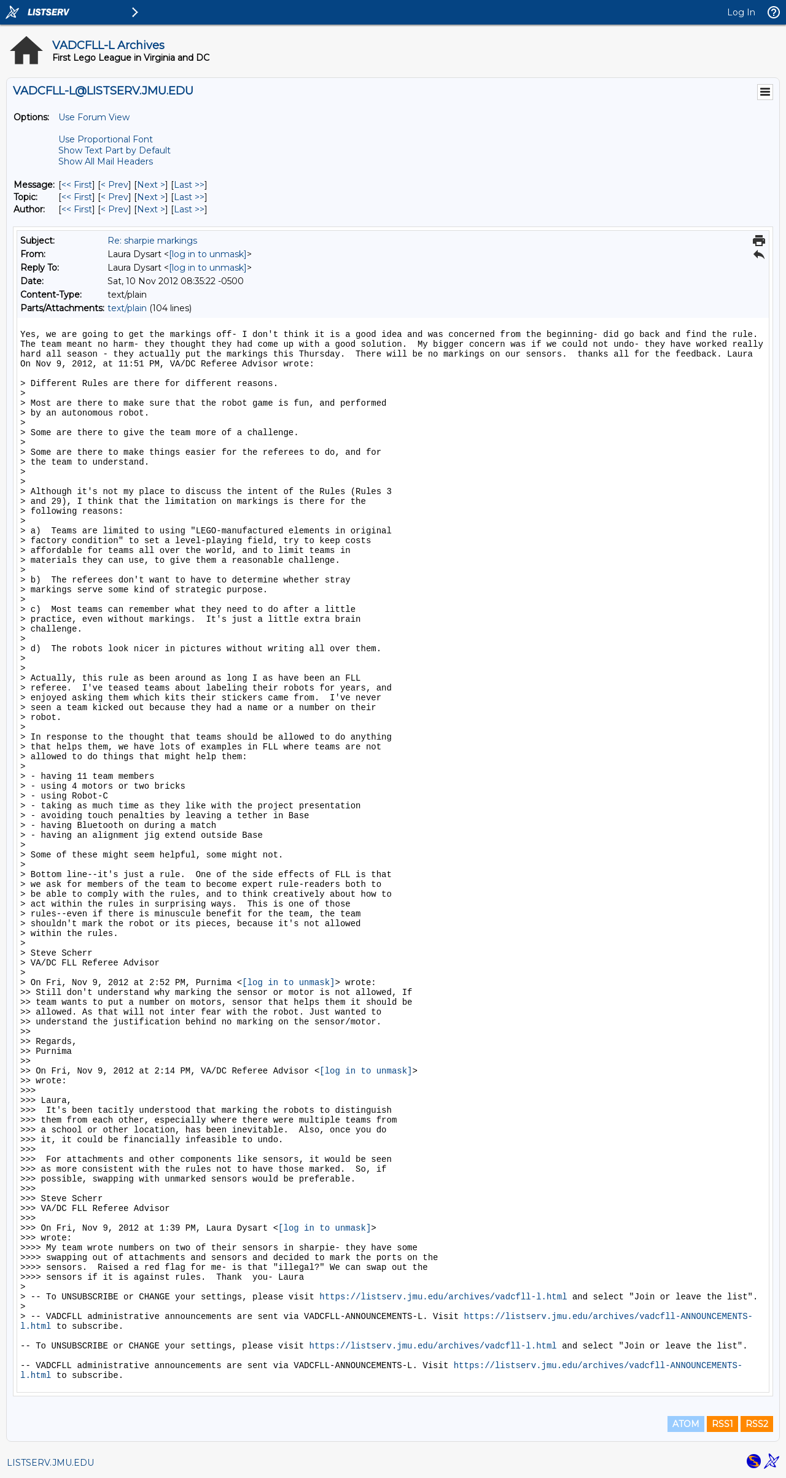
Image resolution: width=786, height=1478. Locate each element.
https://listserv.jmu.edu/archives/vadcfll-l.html (443, 1297)
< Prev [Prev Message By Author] (114, 209)
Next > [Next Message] (151, 184)
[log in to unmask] (208, 254)
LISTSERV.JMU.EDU (50, 1462)
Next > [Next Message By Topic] (151, 197)
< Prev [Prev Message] (114, 184)
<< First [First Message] (76, 184)
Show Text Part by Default (114, 150)
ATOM (685, 1424)
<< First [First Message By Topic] (76, 197)
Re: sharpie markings (152, 240)
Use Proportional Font (105, 139)
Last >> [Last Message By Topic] (189, 197)
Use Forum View (94, 117)
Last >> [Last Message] (189, 184)
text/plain (127, 308)
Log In (741, 12)
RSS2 (756, 1424)
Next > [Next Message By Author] (151, 209)
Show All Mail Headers (105, 161)
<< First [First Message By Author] (76, 209)
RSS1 (722, 1424)
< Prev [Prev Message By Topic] (114, 197)
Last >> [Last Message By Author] (189, 209)
